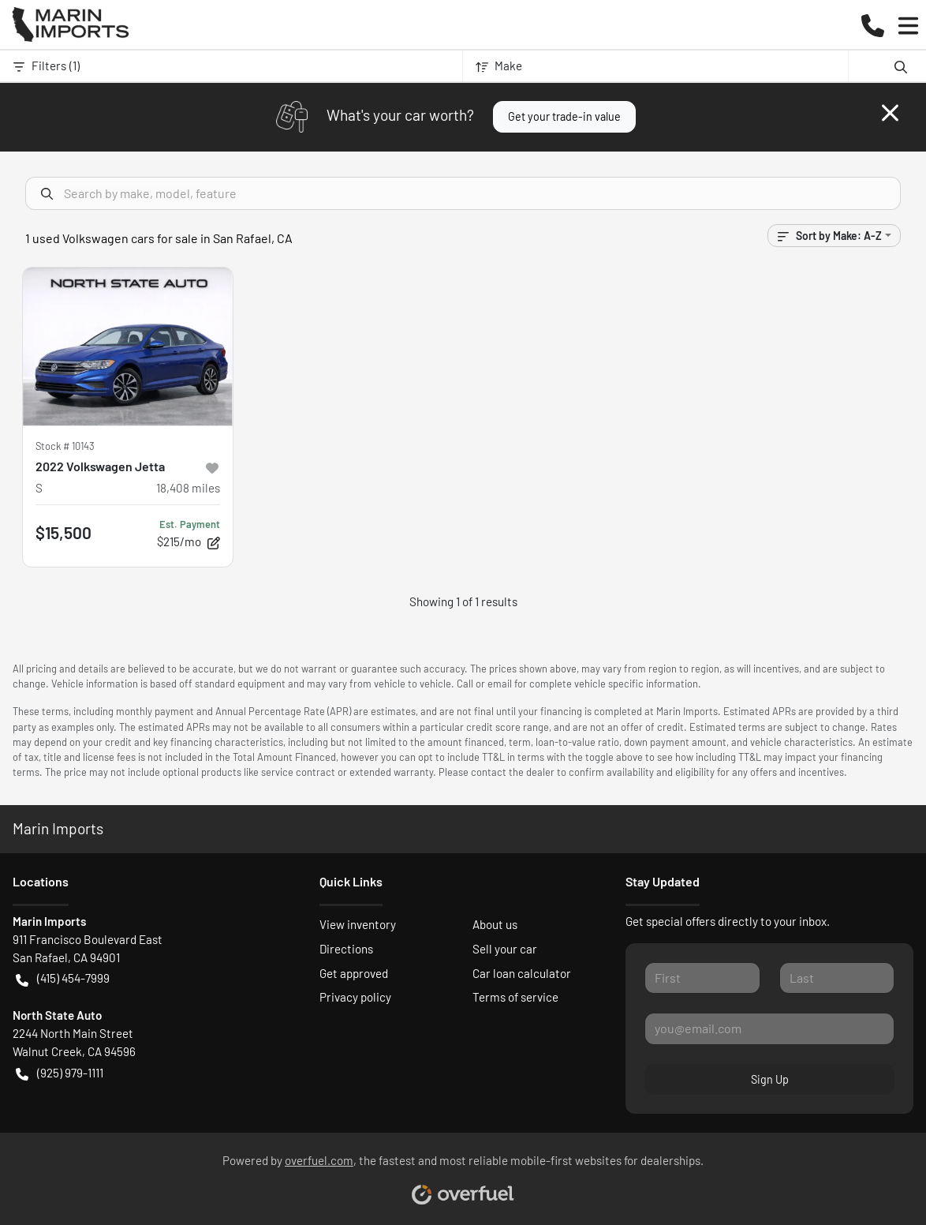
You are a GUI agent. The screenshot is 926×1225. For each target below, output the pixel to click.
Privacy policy (355, 997)
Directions (346, 949)
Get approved (353, 973)
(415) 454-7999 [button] (63, 978)
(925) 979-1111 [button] (59, 1073)
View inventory (357, 924)
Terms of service (515, 997)
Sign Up (770, 1079)
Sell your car (504, 949)
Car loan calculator (521, 973)
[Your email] (769, 1028)
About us (494, 924)
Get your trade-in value (564, 116)
